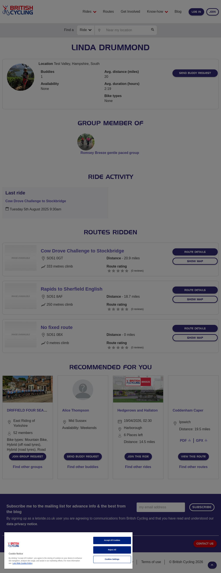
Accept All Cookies (112, 540)
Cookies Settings (112, 559)
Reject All (112, 550)
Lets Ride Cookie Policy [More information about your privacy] (22, 563)
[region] (68, 550)
